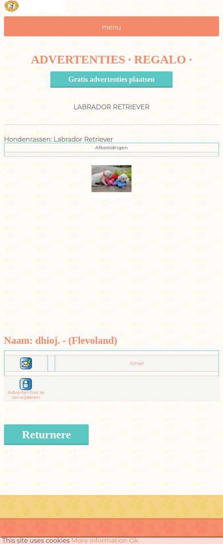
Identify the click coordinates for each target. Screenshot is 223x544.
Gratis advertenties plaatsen (111, 79)
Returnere (46, 434)
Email (136, 363)
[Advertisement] (111, 254)
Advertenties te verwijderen (26, 390)
